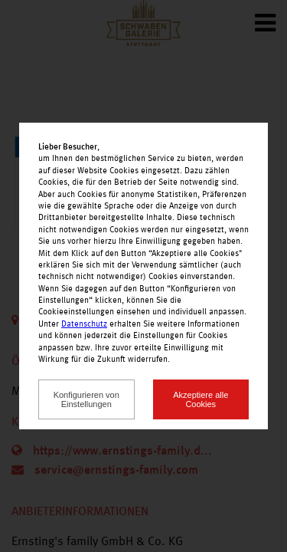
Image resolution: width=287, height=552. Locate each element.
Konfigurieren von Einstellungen (86, 399)
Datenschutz (84, 324)
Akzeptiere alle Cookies (200, 399)
